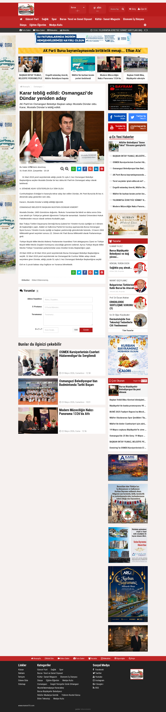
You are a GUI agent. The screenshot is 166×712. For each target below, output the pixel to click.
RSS (96, 687)
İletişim (21, 676)
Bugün (135, 381)
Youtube (97, 676)
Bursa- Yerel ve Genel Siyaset (76, 19)
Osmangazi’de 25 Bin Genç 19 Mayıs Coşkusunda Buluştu (129, 435)
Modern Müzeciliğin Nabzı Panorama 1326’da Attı (129, 206)
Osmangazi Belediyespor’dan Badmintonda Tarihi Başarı (129, 168)
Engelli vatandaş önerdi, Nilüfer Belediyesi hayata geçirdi (129, 187)
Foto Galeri (25, 30)
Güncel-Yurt (32, 19)
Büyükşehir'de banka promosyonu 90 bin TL (129, 405)
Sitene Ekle (23, 680)
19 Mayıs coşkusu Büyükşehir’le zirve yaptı (129, 429)
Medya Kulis (55, 25)
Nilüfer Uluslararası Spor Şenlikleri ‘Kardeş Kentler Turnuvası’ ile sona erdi (129, 417)
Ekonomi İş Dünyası (133, 19)
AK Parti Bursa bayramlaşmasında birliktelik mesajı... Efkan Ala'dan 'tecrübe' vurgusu (129, 174)
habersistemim (86, 709)
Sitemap (21, 684)
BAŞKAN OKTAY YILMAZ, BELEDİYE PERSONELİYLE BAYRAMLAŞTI (129, 155)
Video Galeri (39, 30)
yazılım (77, 709)
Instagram (98, 680)
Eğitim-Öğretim (38, 25)
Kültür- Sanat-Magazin (107, 19)
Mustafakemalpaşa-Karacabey (50, 687)
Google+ (98, 684)
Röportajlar (120, 658)
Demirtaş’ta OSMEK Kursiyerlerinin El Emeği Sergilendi (129, 447)
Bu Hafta (144, 381)
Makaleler (52, 30)
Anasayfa (25, 86)
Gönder (86, 330)
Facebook (98, 669)
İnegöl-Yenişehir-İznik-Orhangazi (64, 684)
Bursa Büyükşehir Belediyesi (49, 691)
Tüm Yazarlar (128, 330)
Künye (21, 669)
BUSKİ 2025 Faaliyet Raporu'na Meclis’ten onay (129, 411)
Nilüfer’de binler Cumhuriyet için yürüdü (128, 423)
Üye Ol (142, 9)
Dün (139, 381)
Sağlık (45, 19)
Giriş (132, 9)
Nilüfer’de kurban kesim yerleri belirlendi (129, 193)
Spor (54, 19)
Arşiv (132, 658)
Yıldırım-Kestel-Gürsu (71, 695)
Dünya (23, 25)
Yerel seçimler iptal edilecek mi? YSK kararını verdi (129, 181)
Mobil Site (49, 658)
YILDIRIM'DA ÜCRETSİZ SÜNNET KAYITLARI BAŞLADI (118, 30)
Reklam (21, 673)
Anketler (64, 30)
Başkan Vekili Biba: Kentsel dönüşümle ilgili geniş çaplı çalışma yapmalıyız (129, 399)
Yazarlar (92, 658)
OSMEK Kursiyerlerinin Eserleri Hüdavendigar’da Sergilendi (129, 162)
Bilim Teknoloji (43, 698)
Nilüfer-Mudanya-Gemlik (47, 695)
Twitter (97, 673)
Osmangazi (38, 86)
